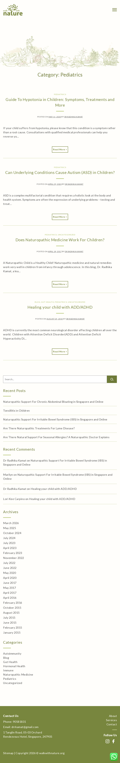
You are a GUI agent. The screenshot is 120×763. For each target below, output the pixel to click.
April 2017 (9, 592)
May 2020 (9, 572)
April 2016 (9, 597)
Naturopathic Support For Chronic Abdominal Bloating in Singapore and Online (53, 401)
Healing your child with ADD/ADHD (60, 307)
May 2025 (9, 528)
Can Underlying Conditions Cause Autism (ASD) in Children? (60, 172)
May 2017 (9, 587)
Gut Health (47, 302)
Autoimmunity (12, 653)
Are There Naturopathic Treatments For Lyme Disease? (39, 428)
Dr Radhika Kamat (73, 117)
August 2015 (11, 612)
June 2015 (9, 622)
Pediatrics (60, 94)
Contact (111, 724)
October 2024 (12, 533)
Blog (37, 302)
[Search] (112, 379)
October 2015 (12, 607)
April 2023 (9, 548)
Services (111, 720)
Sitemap (8, 753)
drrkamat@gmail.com (25, 727)
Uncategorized (66, 234)
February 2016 (12, 602)
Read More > (60, 149)
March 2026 (11, 523)
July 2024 (9, 538)
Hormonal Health (14, 666)
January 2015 (11, 632)
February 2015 (12, 627)
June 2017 (9, 582)
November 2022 (13, 558)
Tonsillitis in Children (16, 410)
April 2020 (9, 577)
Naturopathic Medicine (18, 674)
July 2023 (9, 543)
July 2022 (9, 563)
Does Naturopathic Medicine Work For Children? (60, 239)
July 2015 (9, 617)
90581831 (19, 721)
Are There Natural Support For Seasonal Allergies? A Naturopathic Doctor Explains (56, 437)
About (113, 716)
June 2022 (9, 567)
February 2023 (12, 553)
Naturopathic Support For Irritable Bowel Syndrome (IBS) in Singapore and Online (55, 419)
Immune (8, 670)
